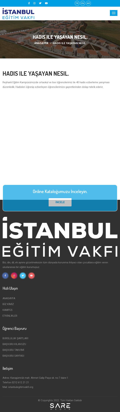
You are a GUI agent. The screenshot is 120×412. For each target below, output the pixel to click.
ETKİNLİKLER (10, 315)
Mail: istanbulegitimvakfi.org (18, 387)
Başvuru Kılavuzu (14, 344)
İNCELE (60, 203)
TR (77, 3)
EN (82, 3)
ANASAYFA (41, 43)
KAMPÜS (7, 310)
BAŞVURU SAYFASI (13, 355)
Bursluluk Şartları (15, 338)
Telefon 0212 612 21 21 (16, 382)
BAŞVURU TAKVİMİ (13, 350)
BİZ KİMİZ (8, 304)
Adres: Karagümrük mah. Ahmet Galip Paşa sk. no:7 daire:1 (35, 377)
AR (88, 3)
